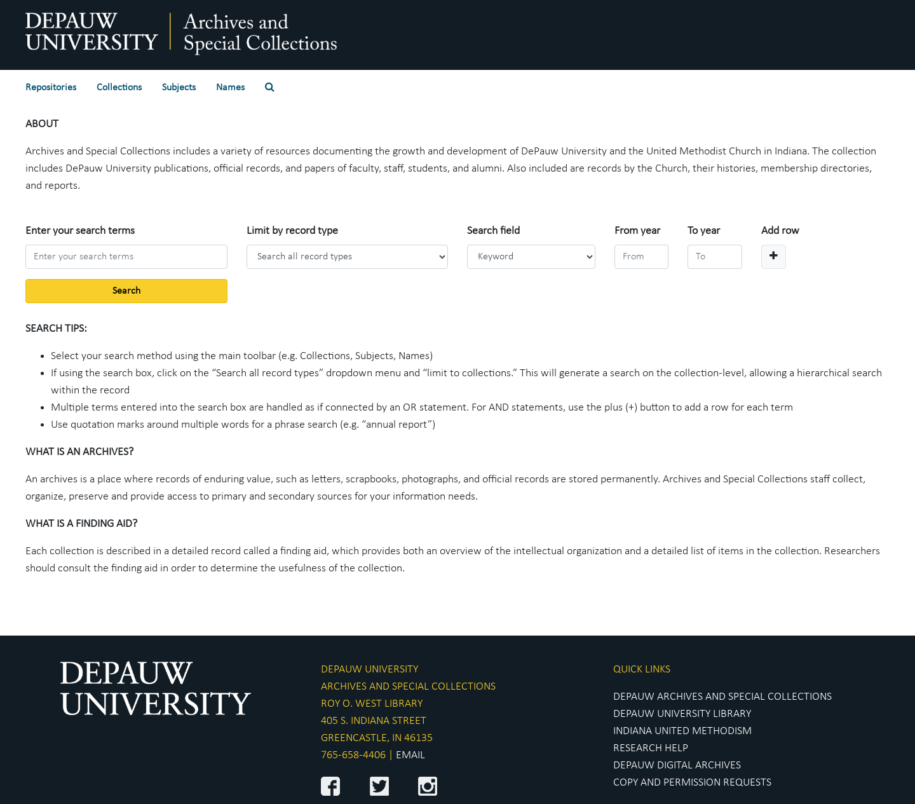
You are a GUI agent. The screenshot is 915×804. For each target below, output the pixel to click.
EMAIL (410, 755)
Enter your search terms (80, 231)
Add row (780, 231)
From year (637, 231)
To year (704, 231)
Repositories (50, 88)
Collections (119, 88)
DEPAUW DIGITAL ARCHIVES (677, 766)
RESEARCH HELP (650, 748)
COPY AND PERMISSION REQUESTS (692, 783)
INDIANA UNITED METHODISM (682, 731)
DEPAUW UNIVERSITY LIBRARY (682, 714)
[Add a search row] (773, 257)
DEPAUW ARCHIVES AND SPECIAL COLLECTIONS (722, 697)
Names (230, 88)
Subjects (179, 88)
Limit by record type (292, 231)
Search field (493, 231)
